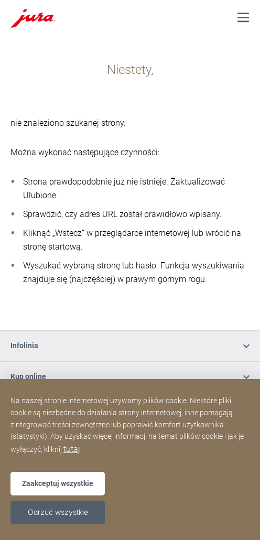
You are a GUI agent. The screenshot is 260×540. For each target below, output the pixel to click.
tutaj (71, 449)
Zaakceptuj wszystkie (57, 483)
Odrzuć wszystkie (58, 511)
